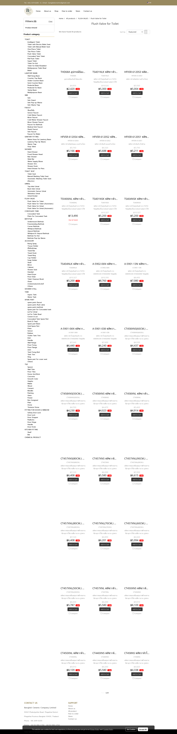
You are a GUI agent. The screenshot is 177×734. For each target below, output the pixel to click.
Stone (30, 405)
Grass (30, 395)
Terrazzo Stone (33, 407)
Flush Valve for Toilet (36, 201)
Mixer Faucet (32, 117)
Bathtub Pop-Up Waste (36, 238)
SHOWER (28, 149)
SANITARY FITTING (31, 137)
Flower (30, 398)
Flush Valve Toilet (34, 54)
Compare (74, 97)
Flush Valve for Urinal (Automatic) (40, 208)
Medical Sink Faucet (35, 127)
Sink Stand (32, 100)
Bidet (30, 70)
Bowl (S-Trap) (33, 321)
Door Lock (31, 415)
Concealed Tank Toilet (36, 56)
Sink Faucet (32, 132)
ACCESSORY (29, 241)
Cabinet (31, 267)
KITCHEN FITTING (31, 429)
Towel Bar (31, 251)
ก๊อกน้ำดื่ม (31, 110)
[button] (96, 11)
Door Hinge (32, 422)
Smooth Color (33, 379)
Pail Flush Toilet (33, 58)
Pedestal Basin (33, 85)
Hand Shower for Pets (36, 168)
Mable (30, 383)
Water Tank (32, 297)
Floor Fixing (32, 345)
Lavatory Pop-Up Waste (37, 142)
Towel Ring (32, 255)
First (103, 693)
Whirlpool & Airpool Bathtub (38, 233)
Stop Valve (32, 146)
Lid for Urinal (32, 312)
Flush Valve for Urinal (36, 206)
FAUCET (28, 108)
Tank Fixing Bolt (34, 352)
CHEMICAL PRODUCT (33, 437)
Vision (78, 11)
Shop (56, 11)
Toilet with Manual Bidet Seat (39, 47)
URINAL (27, 184)
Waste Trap (32, 144)
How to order (67, 11)
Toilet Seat (32, 174)
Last (107, 693)
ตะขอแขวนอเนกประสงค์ (36, 284)
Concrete (31, 376)
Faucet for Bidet (34, 134)
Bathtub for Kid (33, 236)
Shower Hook (33, 166)
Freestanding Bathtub (36, 224)
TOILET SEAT (30, 171)
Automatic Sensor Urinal (37, 191)
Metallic (30, 391)
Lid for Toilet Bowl (34, 314)
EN (149, 3)
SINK (26, 95)
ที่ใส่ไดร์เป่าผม (32, 248)
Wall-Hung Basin (34, 76)
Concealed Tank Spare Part (38, 319)
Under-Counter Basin (36, 80)
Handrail (31, 272)
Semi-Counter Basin (35, 83)
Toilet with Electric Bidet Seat (39, 44)
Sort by (123, 32)
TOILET (27, 39)
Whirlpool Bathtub (34, 229)
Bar (29, 435)
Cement (31, 388)
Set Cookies (131, 729)
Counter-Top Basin (35, 78)
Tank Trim (31, 354)
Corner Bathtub (33, 226)
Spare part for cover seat (37, 359)
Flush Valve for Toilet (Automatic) (40, 204)
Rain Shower (32, 157)
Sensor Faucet (33, 113)
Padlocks (31, 420)
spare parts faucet (35, 302)
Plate (29, 328)
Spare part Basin (34, 324)
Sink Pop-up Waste (35, 102)
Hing (29, 357)
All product (72, 711)
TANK (27, 292)
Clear (50, 21)
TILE (26, 364)
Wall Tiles (31, 369)
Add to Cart (73, 93)
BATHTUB (28, 219)
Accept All (143, 729)
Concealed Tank (34, 214)
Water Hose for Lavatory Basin (39, 139)
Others (30, 286)
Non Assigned (33, 400)
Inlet (29, 338)
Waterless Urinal (34, 193)
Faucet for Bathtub (35, 124)
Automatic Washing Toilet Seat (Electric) (39, 180)
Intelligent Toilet (34, 42)
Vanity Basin (32, 90)
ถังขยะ (30, 281)
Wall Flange (32, 343)
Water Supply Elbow (35, 161)
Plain (29, 402)
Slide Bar (31, 159)
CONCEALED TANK (32, 211)
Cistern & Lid (32, 316)
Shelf (29, 262)
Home (38, 11)
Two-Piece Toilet (34, 51)
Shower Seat (32, 269)
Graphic (30, 381)
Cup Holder (32, 258)
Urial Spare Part (33, 326)
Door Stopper (33, 417)
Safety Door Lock (34, 413)
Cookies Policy (108, 729)
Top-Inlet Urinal (33, 186)
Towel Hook (32, 253)
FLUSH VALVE (30, 198)
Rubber (30, 333)
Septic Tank (32, 295)
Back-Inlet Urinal (34, 189)
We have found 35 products (70, 32)
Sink (29, 98)
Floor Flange (32, 347)
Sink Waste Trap (34, 105)
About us (47, 11)
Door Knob (32, 427)
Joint (29, 350)
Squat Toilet (32, 61)
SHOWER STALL (31, 289)
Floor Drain (32, 277)
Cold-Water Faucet (35, 115)
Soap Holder (32, 260)
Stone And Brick (34, 374)
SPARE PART (29, 300)
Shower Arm (32, 164)
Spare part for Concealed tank (39, 309)
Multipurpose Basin (35, 92)
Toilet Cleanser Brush (36, 279)
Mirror (30, 265)
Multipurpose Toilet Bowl (37, 68)
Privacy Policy (94, 729)
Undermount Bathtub (36, 221)
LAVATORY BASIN (31, 73)
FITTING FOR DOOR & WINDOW (37, 410)
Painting (31, 393)
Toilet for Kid (33, 63)
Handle (30, 340)
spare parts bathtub (35, 307)
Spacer (30, 367)
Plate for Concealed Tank (37, 216)
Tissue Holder (33, 246)
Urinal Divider (33, 196)
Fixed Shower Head (35, 154)
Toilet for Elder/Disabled (37, 66)
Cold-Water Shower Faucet (38, 120)
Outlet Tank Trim (34, 335)
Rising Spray (32, 243)
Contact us (88, 11)
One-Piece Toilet (34, 49)
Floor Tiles (32, 372)
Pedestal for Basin (35, 88)
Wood (30, 386)
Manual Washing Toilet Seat (38, 176)
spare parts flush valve (36, 305)
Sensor (30, 331)
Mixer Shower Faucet (36, 122)
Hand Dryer (32, 274)
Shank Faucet (33, 129)
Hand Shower (33, 152)
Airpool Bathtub (34, 231)
